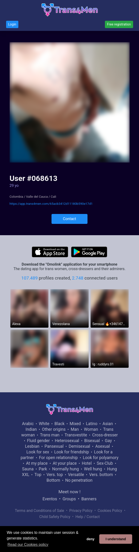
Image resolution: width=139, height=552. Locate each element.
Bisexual (92, 440)
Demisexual (79, 446)
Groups (69, 499)
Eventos (50, 499)
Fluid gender (38, 440)
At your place (65, 463)
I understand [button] (116, 539)
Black (59, 423)
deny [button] (91, 539)
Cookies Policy (110, 510)
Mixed (75, 423)
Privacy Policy (81, 510)
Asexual (102, 446)
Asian (108, 423)
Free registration (119, 24)
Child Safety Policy (54, 516)
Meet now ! (70, 491)
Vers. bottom (101, 474)
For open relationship (58, 457)
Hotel (87, 463)
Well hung (93, 469)
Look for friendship (71, 452)
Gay (108, 440)
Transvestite (75, 435)
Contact (69, 219)
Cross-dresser (105, 435)
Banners (88, 499)
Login (12, 24)
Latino (91, 423)
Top (37, 474)
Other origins (53, 429)
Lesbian (32, 446)
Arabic (28, 423)
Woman (91, 429)
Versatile (76, 474)
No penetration (78, 480)
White (44, 423)
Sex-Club (105, 463)
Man (75, 429)
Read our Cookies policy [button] (28, 545)
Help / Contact (87, 516)
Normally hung (65, 469)
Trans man (50, 435)
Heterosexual (67, 440)
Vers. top (55, 474)
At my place (37, 463)
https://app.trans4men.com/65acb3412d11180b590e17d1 (51, 203)
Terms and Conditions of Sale (39, 510)
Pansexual (54, 446)
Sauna (28, 469)
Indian (31, 429)
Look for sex (37, 452)
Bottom (53, 480)
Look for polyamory (100, 457)
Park (43, 469)
